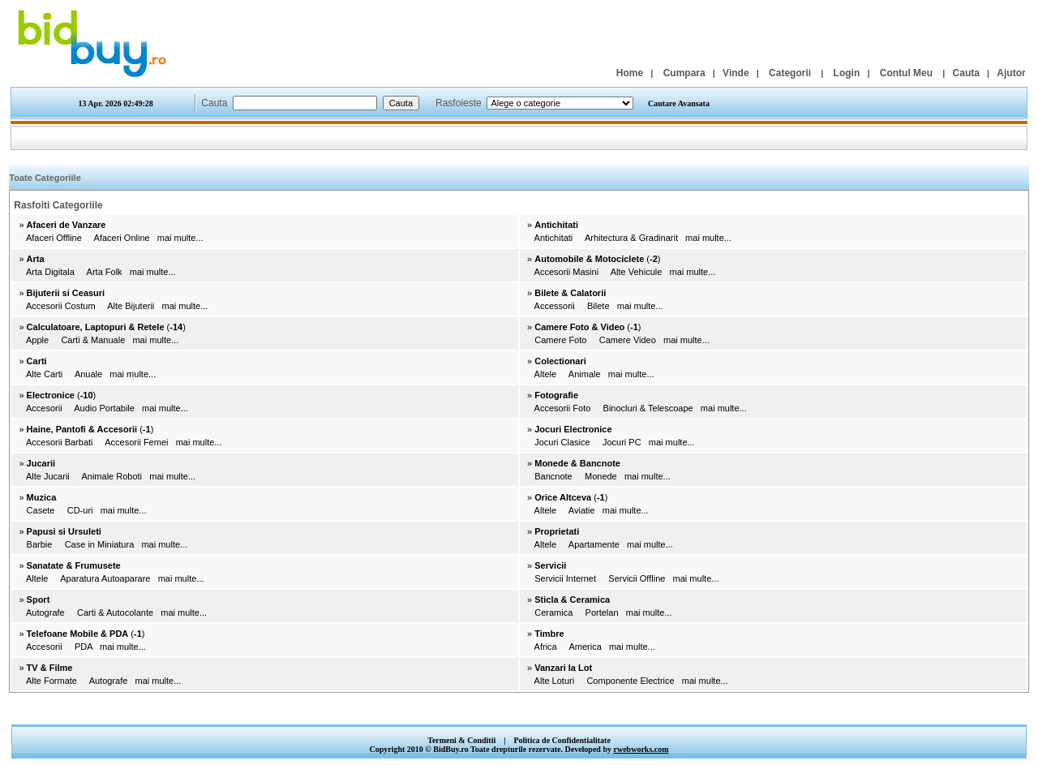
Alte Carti (44, 374)
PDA (83, 646)
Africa (545, 646)
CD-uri (80, 510)
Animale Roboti (111, 476)
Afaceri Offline (54, 238)
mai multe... (180, 238)
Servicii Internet (565, 578)
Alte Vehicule (637, 272)
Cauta (966, 73)
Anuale (88, 374)
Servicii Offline (636, 578)
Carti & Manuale (93, 340)
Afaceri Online (122, 238)
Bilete (598, 306)
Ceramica (553, 612)
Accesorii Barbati (59, 442)
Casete (41, 510)
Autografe (45, 612)
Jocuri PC (622, 442)
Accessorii (554, 306)
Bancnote (553, 476)
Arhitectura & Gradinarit (631, 238)
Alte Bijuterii (130, 306)
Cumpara (684, 73)
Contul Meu (906, 73)
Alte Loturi (554, 680)
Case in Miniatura (100, 544)
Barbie (40, 544)
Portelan (602, 612)
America (584, 646)
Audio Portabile (104, 408)
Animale (584, 374)
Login (847, 73)
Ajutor (1011, 73)
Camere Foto (560, 340)
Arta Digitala (50, 272)
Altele (545, 374)
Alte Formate (51, 680)
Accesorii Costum (61, 306)
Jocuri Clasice (562, 442)
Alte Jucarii (48, 476)
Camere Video (627, 340)
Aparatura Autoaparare (105, 578)
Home (629, 73)
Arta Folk (104, 272)
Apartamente (594, 544)
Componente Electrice (630, 680)
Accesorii (44, 408)
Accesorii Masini (566, 272)
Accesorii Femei (136, 442)
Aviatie (581, 510)
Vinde (735, 73)
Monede (601, 476)
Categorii (790, 73)
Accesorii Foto (562, 408)
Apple (37, 340)
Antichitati (553, 238)
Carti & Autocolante (115, 612)
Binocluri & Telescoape (648, 408)
